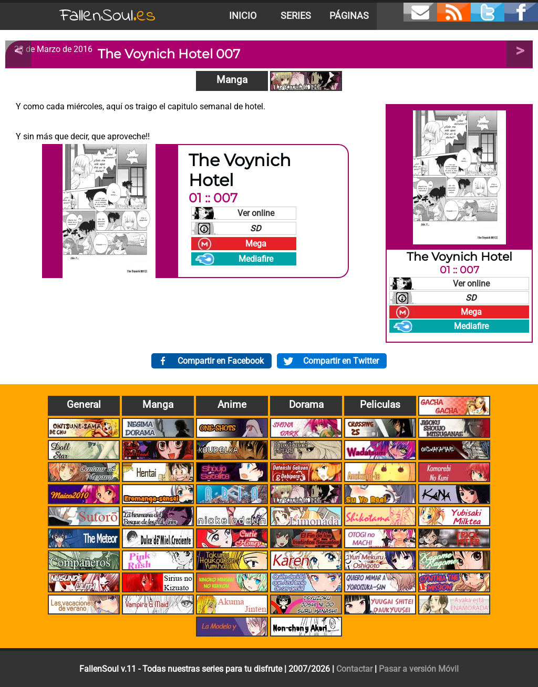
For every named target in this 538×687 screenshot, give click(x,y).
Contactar (354, 669)
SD (255, 228)
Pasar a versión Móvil (419, 669)
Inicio (242, 16)
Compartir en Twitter (341, 361)
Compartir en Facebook (221, 361)
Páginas (349, 16)
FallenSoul (108, 16)
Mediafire (256, 259)
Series (296, 16)
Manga (231, 80)
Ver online (255, 213)
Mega (255, 244)
